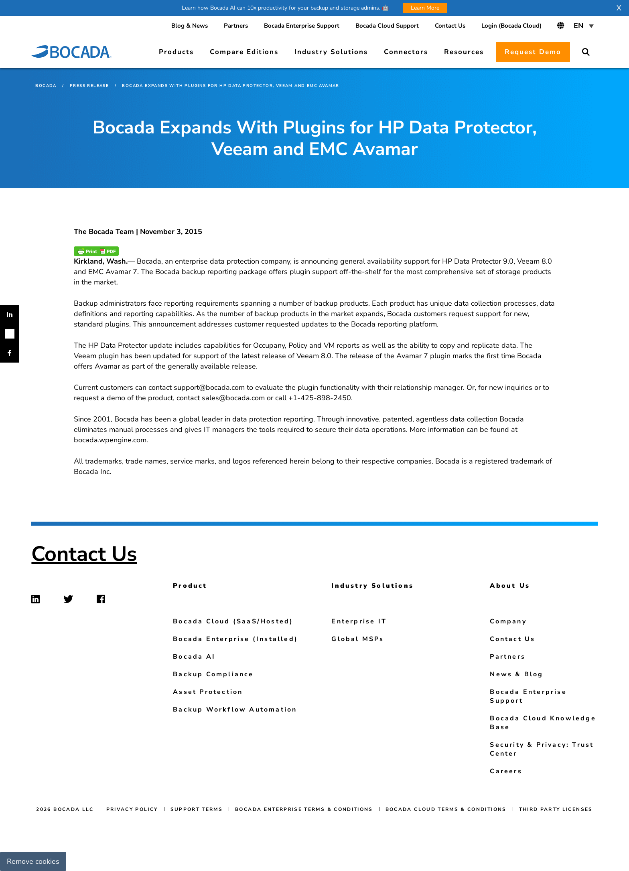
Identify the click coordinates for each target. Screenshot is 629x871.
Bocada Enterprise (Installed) (235, 639)
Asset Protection (208, 692)
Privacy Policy (132, 809)
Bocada (45, 86)
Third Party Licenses (556, 809)
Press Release (89, 86)
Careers (506, 771)
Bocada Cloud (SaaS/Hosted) (233, 621)
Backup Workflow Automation (235, 709)
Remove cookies (33, 861)
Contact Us (84, 554)
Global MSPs (357, 639)
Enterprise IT (359, 621)
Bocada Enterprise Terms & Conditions (304, 809)
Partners (508, 656)
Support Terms (196, 809)
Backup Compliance (213, 674)
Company (508, 621)
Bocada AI (194, 656)
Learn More (425, 8)
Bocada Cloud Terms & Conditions (446, 809)
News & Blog (516, 674)
